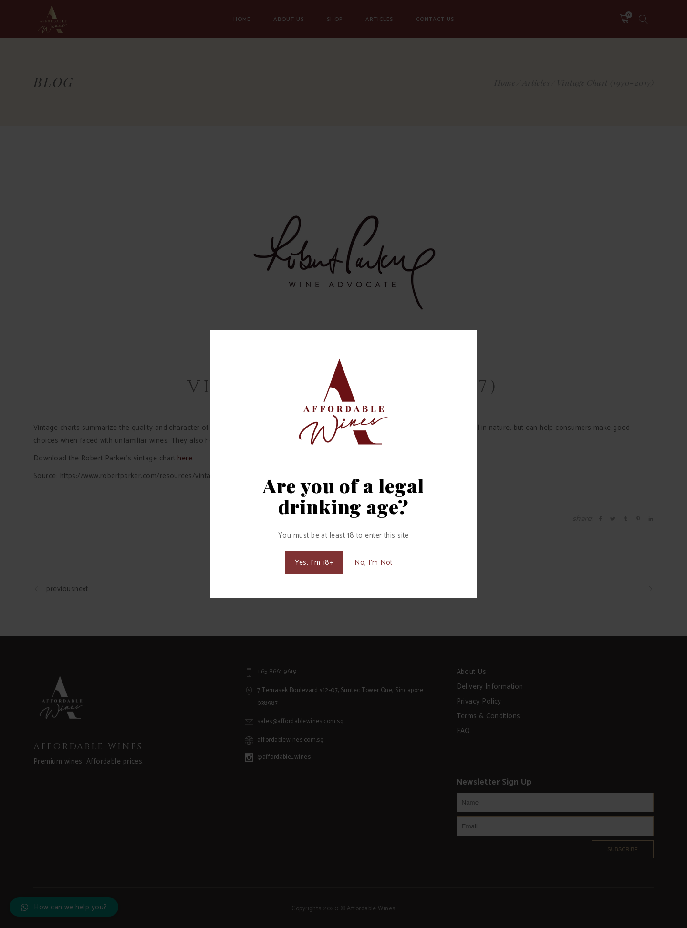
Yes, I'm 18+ (314, 563)
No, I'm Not (373, 563)
